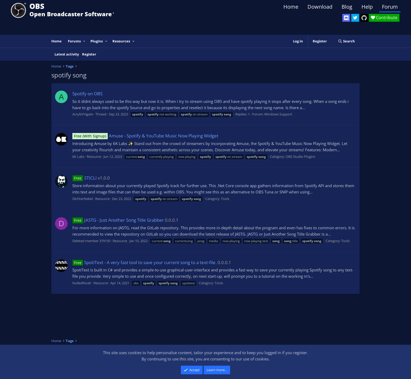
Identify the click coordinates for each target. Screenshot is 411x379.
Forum (390, 6)
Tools (225, 198)
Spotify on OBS (87, 94)
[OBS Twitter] (355, 18)
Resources (121, 41)
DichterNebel (82, 198)
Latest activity (67, 54)
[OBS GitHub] (364, 18)
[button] (84, 41)
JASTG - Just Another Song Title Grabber (118, 220)
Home (290, 6)
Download (319, 6)
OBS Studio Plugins (300, 156)
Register (89, 54)
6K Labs (78, 156)
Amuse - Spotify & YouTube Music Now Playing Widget (145, 136)
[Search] (346, 41)
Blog (347, 6)
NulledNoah (81, 283)
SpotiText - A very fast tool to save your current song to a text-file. (144, 262)
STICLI (84, 178)
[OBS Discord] (346, 18)
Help (367, 6)
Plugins (96, 41)
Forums (74, 41)
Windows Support (278, 114)
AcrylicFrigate (82, 114)
